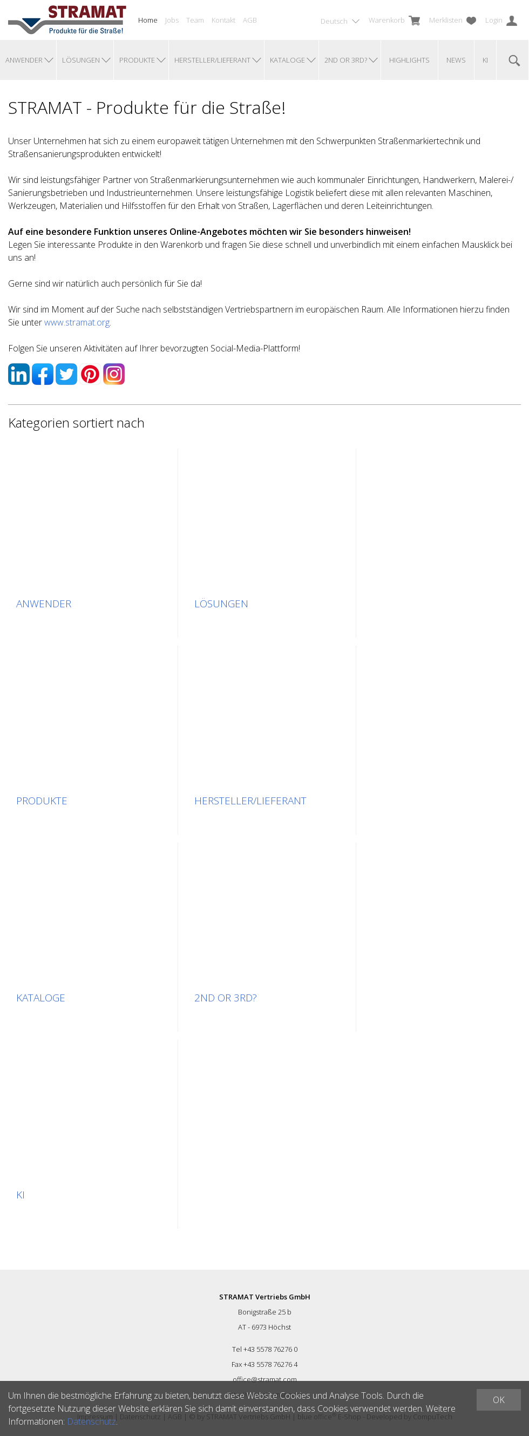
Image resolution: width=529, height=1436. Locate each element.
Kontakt (223, 20)
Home (148, 20)
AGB (250, 20)
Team (195, 20)
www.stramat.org (77, 322)
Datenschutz (91, 1421)
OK (499, 1400)
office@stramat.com (265, 1379)
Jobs (172, 20)
